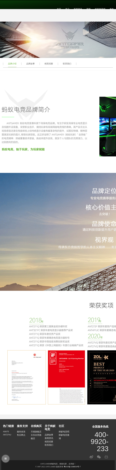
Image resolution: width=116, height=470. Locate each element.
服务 (112, 9)
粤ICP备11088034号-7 (72, 467)
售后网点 (21, 435)
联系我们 (67, 63)
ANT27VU (7, 435)
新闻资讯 (78, 9)
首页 (59, 9)
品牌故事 (30, 63)
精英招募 (49, 63)
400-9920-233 (99, 442)
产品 (67, 9)
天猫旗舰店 (36, 431)
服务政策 (21, 431)
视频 (88, 9)
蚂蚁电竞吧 (64, 431)
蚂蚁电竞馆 (100, 9)
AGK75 (6, 432)
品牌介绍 (12, 63)
